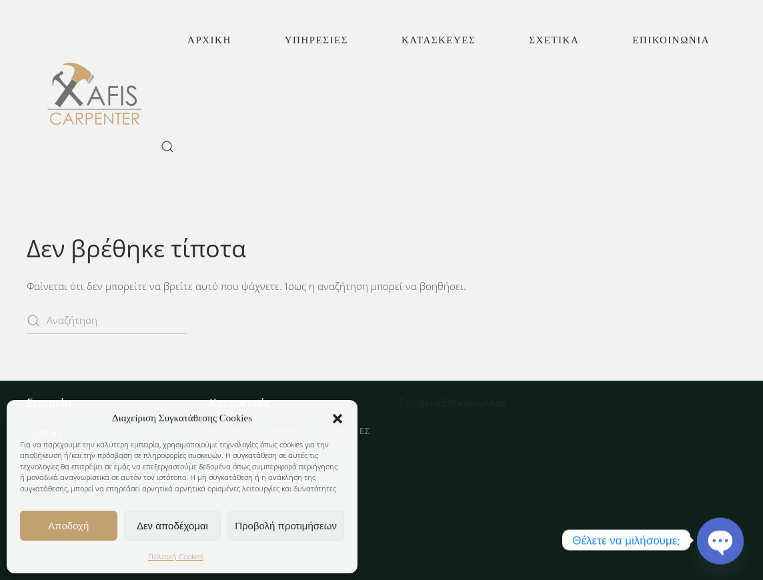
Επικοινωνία (671, 40)
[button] (337, 418)
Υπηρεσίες (316, 40)
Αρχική (209, 40)
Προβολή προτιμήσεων (286, 525)
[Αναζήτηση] (107, 320)
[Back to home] (94, 93)
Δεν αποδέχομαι (172, 525)
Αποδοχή (68, 525)
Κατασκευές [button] (439, 40)
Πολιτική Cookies (175, 556)
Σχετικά (554, 40)
